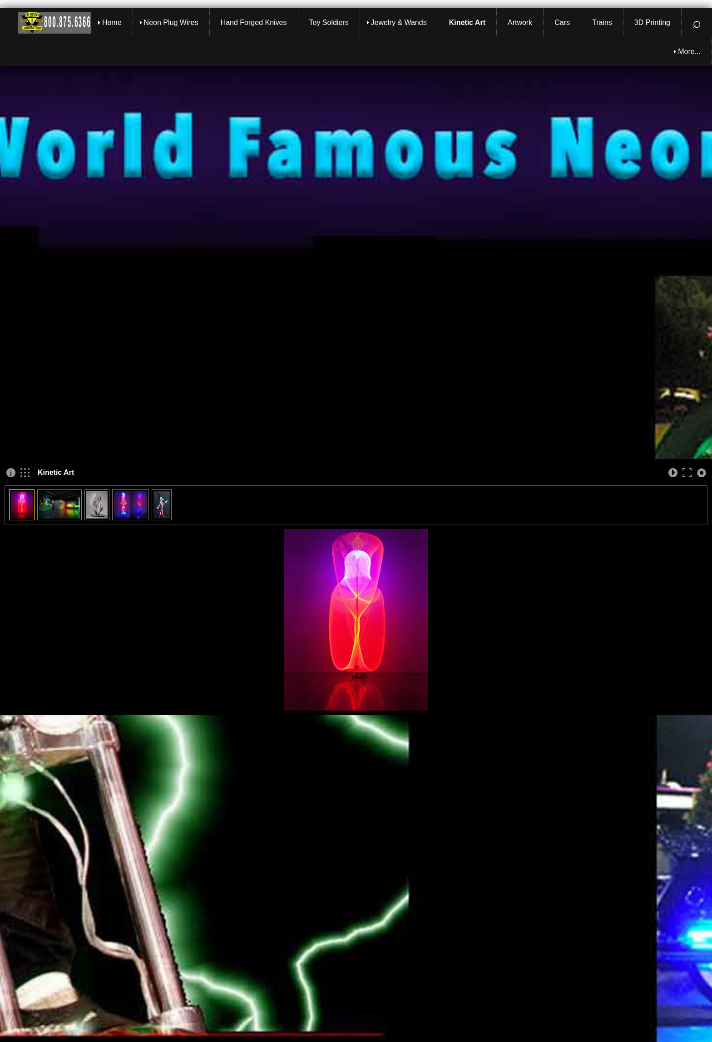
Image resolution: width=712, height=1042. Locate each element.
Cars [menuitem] (562, 22)
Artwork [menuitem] (520, 22)
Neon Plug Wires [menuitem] (171, 22)
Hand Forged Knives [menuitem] (254, 22)
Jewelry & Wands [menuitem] (399, 22)
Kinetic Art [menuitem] (467, 22)
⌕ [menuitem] (696, 23)
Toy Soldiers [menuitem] (329, 22)
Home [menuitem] (112, 22)
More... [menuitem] (689, 51)
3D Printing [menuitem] (652, 22)
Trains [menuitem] (602, 22)
